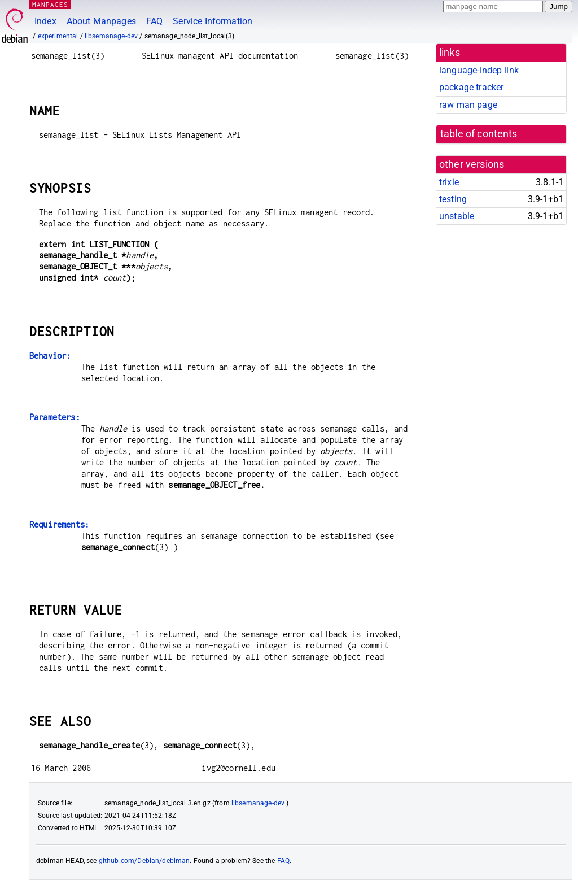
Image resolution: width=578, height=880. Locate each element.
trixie (449, 182)
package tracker (471, 87)
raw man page (468, 104)
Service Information (212, 21)
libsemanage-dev (111, 36)
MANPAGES (50, 4)
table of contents (479, 134)
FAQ (154, 21)
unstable (456, 216)
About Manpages (101, 21)
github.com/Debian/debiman (144, 861)
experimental (58, 36)
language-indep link (479, 70)
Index (45, 21)
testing (453, 199)
